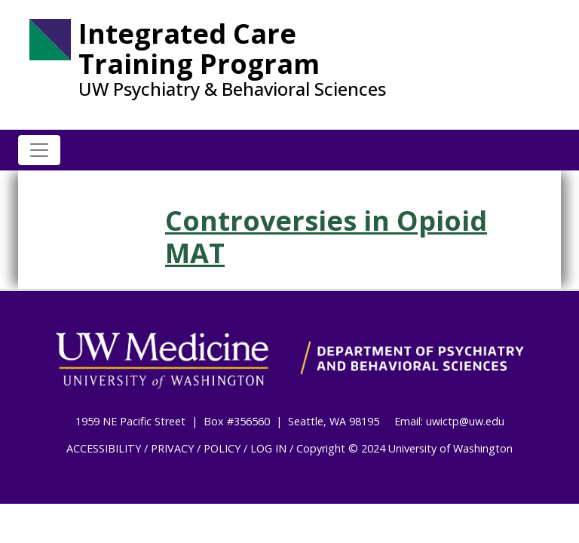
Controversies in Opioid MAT (326, 237)
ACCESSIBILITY (103, 448)
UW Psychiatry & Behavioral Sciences (232, 89)
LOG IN (268, 448)
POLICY (222, 448)
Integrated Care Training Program (199, 48)
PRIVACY (172, 448)
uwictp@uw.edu (465, 421)
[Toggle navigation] (39, 150)
